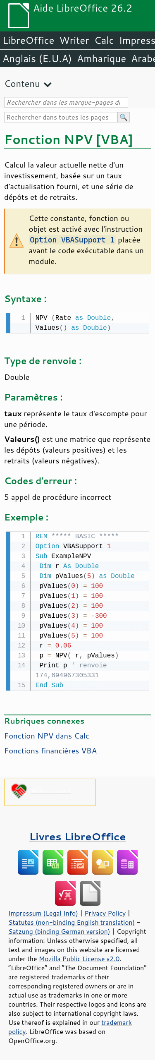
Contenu (22, 83)
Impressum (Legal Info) (43, 911)
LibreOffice (28, 40)
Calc (104, 40)
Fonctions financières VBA (50, 748)
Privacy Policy (105, 911)
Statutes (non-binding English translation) (71, 920)
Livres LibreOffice (77, 834)
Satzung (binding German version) (59, 929)
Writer (74, 40)
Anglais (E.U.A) (37, 58)
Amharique (101, 58)
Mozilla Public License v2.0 (79, 957)
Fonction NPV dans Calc (46, 734)
